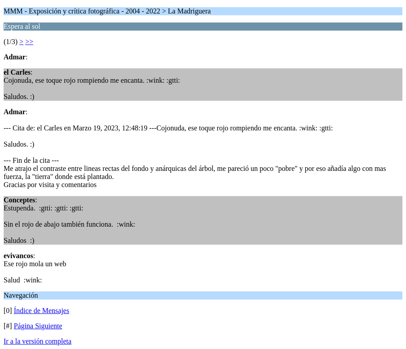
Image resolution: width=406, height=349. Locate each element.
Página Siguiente (38, 326)
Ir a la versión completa (37, 341)
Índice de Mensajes (42, 310)
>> (29, 41)
